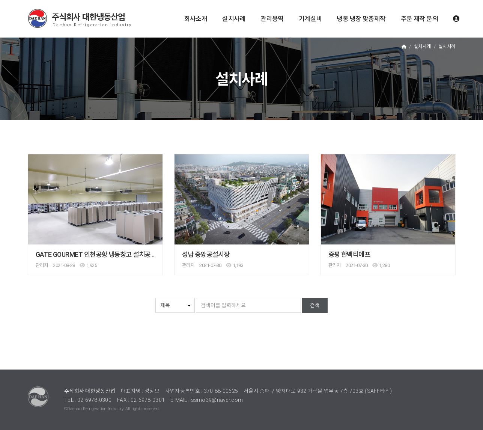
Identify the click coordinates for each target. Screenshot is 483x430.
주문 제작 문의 (419, 19)
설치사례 (233, 19)
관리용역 (272, 19)
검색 (315, 305)
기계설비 (310, 19)
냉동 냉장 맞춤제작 (361, 19)
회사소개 (196, 19)
